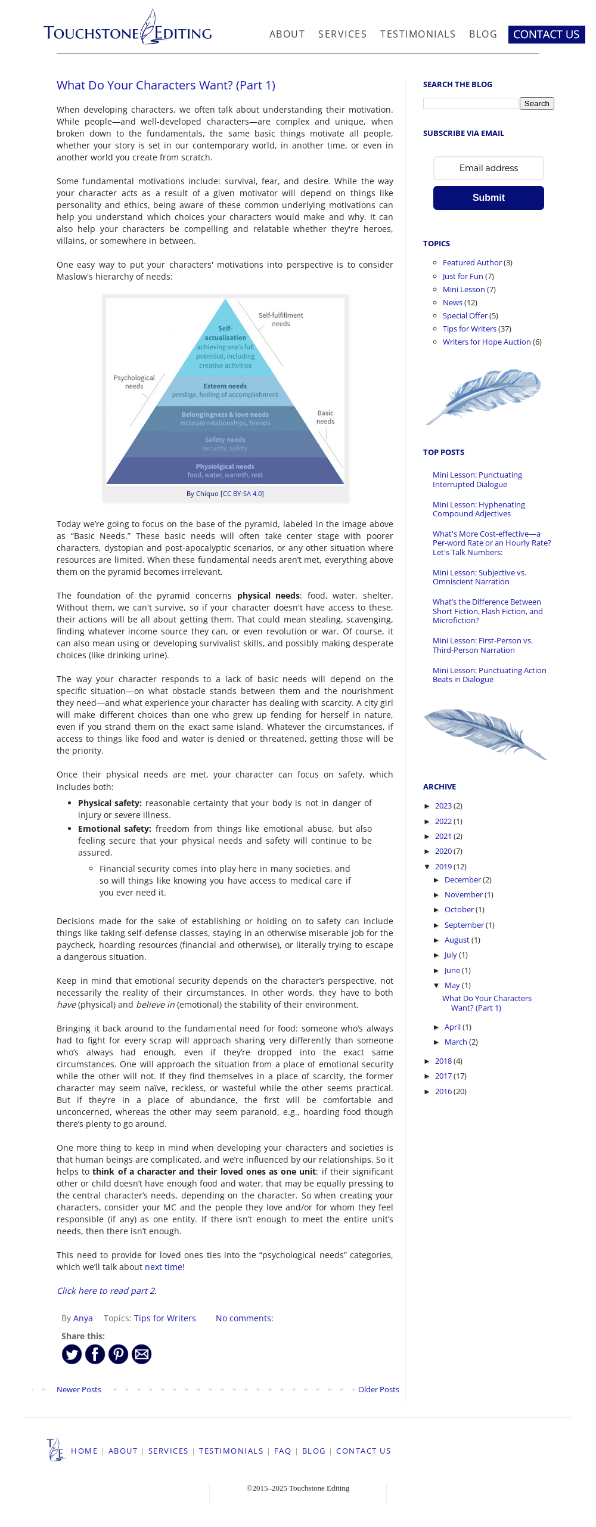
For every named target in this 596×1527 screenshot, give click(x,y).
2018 (444, 1060)
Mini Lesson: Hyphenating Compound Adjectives (479, 509)
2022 (444, 821)
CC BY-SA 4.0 (242, 493)
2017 (444, 1075)
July (452, 954)
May (453, 985)
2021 (444, 836)
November (465, 894)
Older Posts (378, 1389)
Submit (489, 198)
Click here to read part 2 (105, 1290)
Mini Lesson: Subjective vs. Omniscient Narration (479, 577)
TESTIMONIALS (231, 1450)
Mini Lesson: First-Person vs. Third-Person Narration (483, 645)
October (460, 909)
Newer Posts (79, 1389)
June (453, 970)
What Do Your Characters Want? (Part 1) (166, 85)
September (465, 924)
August (458, 939)
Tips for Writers (165, 1318)
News (452, 302)
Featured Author (472, 262)
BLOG (314, 1450)
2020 (444, 850)
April (453, 1026)
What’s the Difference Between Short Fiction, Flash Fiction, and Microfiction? (488, 610)
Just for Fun (463, 276)
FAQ (283, 1450)
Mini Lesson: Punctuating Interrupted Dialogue (477, 479)
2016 (444, 1091)
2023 (444, 805)
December (464, 879)
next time (163, 1266)
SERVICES (168, 1450)
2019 (444, 866)
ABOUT (123, 1450)
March (457, 1041)
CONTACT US (363, 1450)
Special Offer (465, 315)
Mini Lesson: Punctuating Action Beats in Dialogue (490, 675)
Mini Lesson (464, 289)
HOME (84, 1450)
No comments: (245, 1318)
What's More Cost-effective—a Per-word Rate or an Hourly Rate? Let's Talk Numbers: (492, 542)
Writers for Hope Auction (487, 341)
